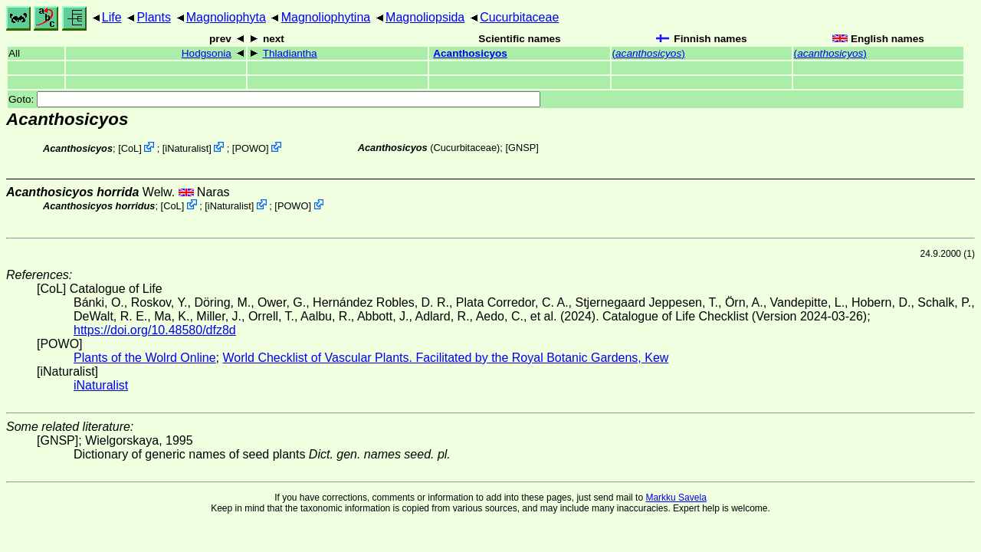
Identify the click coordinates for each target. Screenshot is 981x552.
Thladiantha (290, 53)
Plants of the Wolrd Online (145, 357)
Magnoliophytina (326, 17)
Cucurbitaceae (519, 17)
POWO (250, 148)
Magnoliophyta (226, 17)
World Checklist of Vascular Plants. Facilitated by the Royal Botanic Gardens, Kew (445, 357)
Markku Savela (675, 497)
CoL (130, 148)
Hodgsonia (206, 53)
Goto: (274, 99)
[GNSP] (521, 147)
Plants (153, 17)
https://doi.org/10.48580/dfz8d (155, 330)
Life (112, 17)
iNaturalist (186, 148)
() (648, 53)
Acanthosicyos (470, 53)
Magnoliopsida (425, 17)
